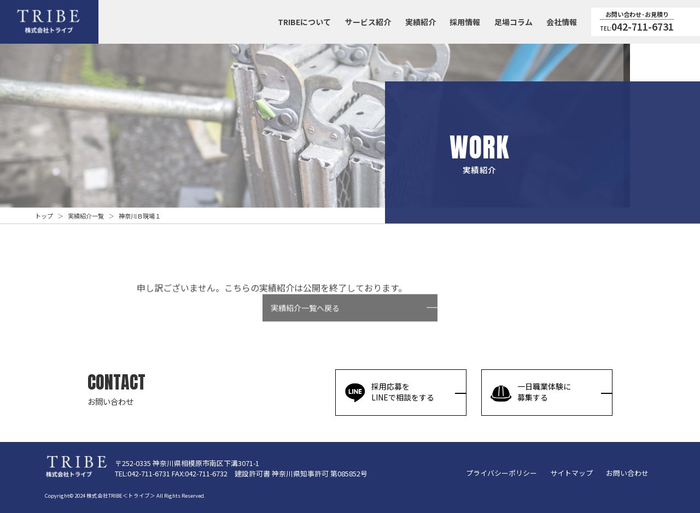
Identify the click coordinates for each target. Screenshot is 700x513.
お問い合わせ (627, 473)
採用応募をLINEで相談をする (389, 392)
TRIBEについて (304, 21)
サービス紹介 (368, 21)
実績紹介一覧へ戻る (305, 316)
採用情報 (465, 21)
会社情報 (561, 21)
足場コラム (513, 21)
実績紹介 (420, 21)
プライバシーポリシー (501, 473)
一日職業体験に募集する (530, 392)
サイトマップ (571, 473)
